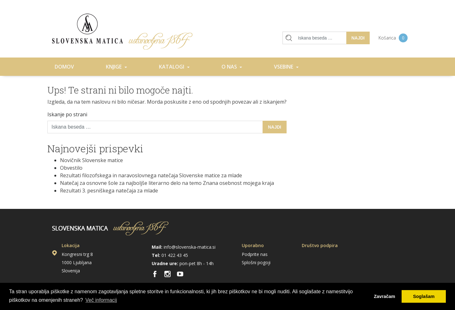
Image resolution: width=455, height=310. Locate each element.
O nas (229, 66)
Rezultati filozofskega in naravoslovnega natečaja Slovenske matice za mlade (151, 175)
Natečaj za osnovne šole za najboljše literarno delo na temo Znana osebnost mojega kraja (167, 182)
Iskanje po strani (67, 114)
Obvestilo (71, 167)
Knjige (114, 66)
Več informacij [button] (101, 300)
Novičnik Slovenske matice (91, 160)
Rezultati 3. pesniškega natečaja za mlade (109, 190)
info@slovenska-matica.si (189, 247)
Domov (122, 32)
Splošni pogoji (256, 262)
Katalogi (172, 66)
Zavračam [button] (384, 296)
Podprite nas (255, 254)
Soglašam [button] (423, 296)
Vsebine (284, 66)
